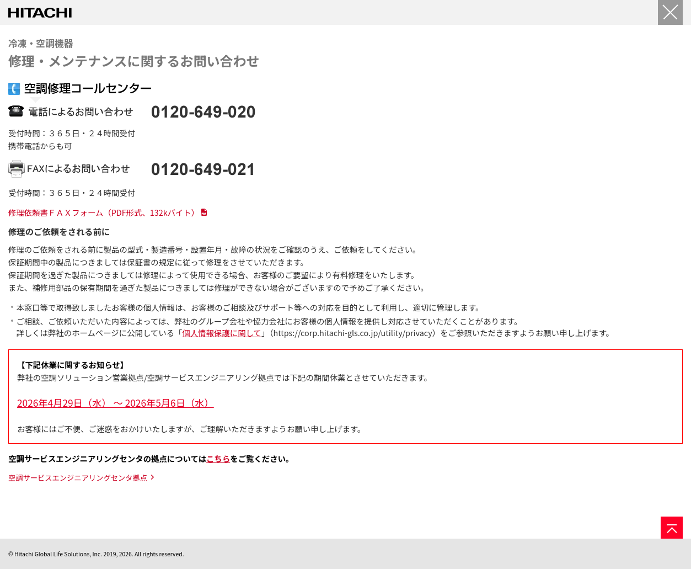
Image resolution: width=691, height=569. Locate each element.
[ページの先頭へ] (672, 528)
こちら (218, 458)
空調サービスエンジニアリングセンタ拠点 (77, 477)
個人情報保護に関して (221, 332)
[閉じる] (670, 12)
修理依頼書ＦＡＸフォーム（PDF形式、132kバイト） (103, 212)
